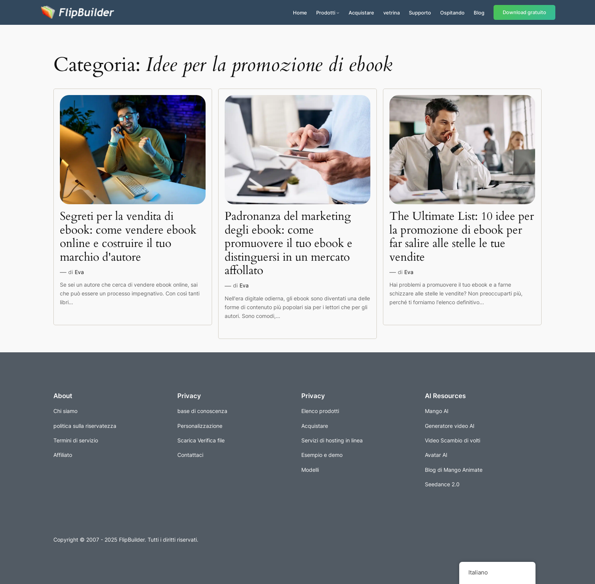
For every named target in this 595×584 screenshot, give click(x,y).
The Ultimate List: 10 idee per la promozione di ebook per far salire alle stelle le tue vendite (461, 237)
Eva (79, 272)
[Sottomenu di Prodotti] (337, 12)
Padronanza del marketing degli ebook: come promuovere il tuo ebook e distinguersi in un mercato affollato (288, 244)
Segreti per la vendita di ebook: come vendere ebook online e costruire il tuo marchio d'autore (128, 237)
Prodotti (325, 13)
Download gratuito (524, 12)
